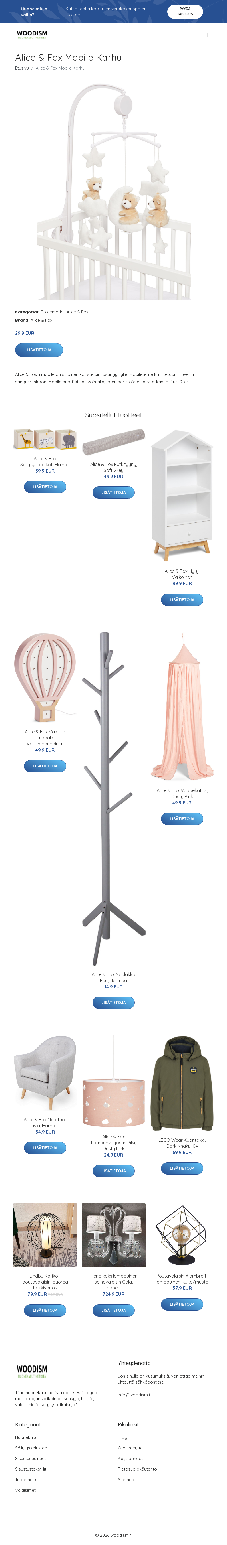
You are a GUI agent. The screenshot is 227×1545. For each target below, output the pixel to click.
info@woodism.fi (134, 1395)
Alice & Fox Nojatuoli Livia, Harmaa (45, 1122)
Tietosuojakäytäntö (137, 1469)
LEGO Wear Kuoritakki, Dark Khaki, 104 (182, 1143)
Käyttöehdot (130, 1458)
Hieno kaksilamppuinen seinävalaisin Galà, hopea (113, 1282)
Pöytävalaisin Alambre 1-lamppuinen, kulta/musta (182, 1279)
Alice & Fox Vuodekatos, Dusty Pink (182, 793)
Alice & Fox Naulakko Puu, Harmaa (113, 977)
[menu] (207, 35)
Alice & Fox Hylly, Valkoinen (182, 574)
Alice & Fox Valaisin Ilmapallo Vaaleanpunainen (45, 738)
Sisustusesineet (30, 1458)
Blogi (123, 1437)
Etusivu (22, 68)
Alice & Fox (77, 312)
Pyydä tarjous (185, 11)
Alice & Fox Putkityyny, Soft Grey (113, 467)
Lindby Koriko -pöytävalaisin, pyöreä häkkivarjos (45, 1282)
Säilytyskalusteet (32, 1448)
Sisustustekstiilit (30, 1469)
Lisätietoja (39, 349)
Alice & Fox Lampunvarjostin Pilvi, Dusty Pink (113, 1142)
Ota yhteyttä (130, 1448)
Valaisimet (25, 1490)
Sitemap (126, 1479)
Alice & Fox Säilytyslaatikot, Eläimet (45, 461)
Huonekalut (26, 1437)
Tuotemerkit (53, 312)
